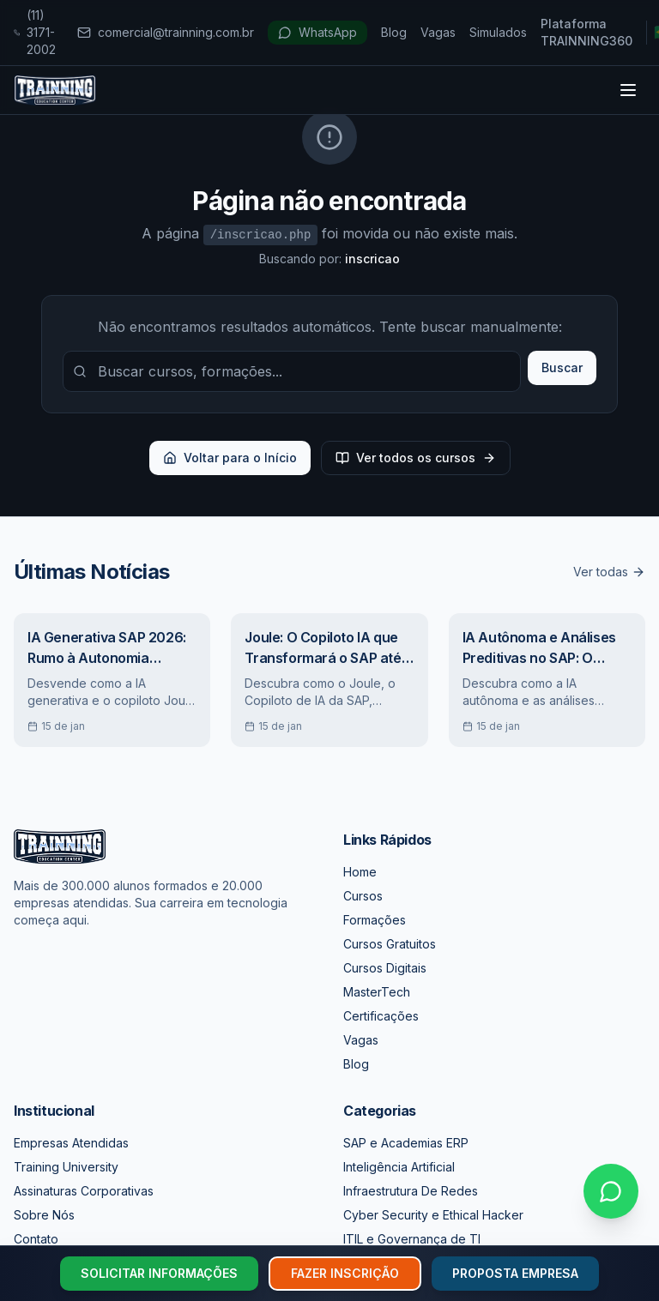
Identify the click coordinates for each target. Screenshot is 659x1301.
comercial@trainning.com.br (165, 32)
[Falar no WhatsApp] (610, 1191)
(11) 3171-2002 (35, 32)
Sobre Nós (44, 1215)
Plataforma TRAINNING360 (586, 32)
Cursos (363, 895)
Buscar (562, 367)
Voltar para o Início (230, 457)
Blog (394, 32)
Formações (374, 920)
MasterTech (376, 992)
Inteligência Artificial (399, 1166)
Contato (36, 1239)
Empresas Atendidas (71, 1142)
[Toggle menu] (628, 90)
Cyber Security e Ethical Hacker (433, 1215)
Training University (66, 1166)
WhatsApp (317, 32)
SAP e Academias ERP (406, 1142)
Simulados (498, 32)
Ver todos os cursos (416, 457)
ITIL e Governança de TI (412, 1239)
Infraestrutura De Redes (410, 1191)
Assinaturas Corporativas (84, 1191)
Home (360, 871)
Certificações (381, 1016)
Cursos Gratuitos (389, 944)
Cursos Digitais (384, 968)
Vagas (438, 32)
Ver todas (609, 571)
